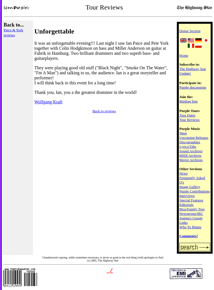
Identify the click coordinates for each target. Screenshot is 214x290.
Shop (183, 133)
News (183, 173)
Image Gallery (189, 187)
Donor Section (189, 31)
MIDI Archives (190, 155)
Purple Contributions (194, 191)
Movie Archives (191, 160)
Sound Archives (191, 151)
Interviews (187, 196)
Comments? (188, 236)
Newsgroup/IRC (191, 213)
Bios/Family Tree (192, 209)
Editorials (186, 205)
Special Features (191, 200)
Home (183, 55)
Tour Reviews (189, 120)
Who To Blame (190, 227)
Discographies (189, 142)
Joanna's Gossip (191, 218)
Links (183, 222)
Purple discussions (192, 87)
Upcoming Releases (193, 138)
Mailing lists (188, 101)
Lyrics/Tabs (187, 146)
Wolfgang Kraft (48, 101)
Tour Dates (187, 115)
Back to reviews (104, 111)
